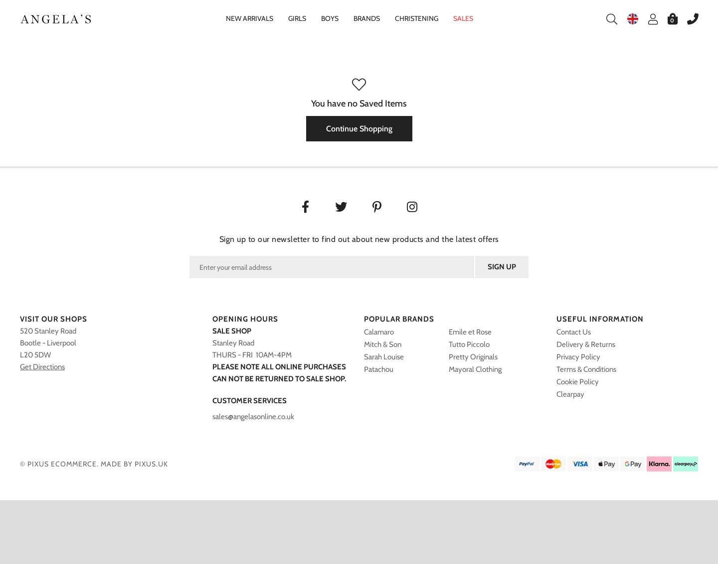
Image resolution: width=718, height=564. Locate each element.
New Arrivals (249, 18)
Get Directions (42, 366)
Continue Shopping (359, 128)
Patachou (378, 369)
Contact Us (573, 332)
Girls (297, 18)
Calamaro (379, 332)
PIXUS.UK (151, 463)
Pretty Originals (473, 356)
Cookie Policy (577, 381)
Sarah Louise (384, 356)
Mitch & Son (382, 344)
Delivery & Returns (585, 344)
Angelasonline (56, 18)
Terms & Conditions (586, 369)
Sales (463, 18)
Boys (330, 18)
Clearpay (570, 394)
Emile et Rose (470, 332)
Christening (416, 18)
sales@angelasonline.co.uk (253, 416)
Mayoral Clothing (475, 369)
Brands (367, 18)
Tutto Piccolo (469, 344)
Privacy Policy (578, 356)
